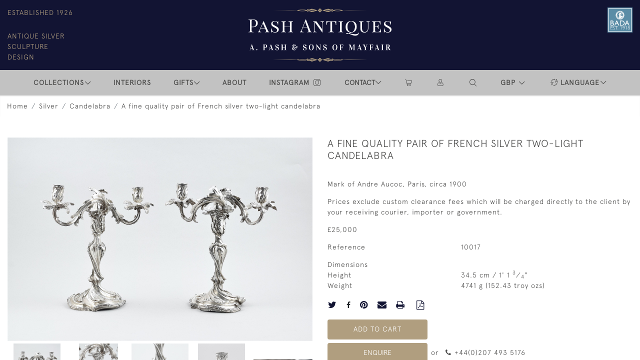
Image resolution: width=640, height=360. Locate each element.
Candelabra (90, 106)
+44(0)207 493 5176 (485, 352)
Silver (48, 106)
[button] (473, 83)
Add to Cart (378, 329)
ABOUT (234, 82)
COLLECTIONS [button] (59, 82)
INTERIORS (132, 82)
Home (17, 106)
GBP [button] (509, 82)
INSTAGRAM (295, 82)
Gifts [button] (184, 82)
